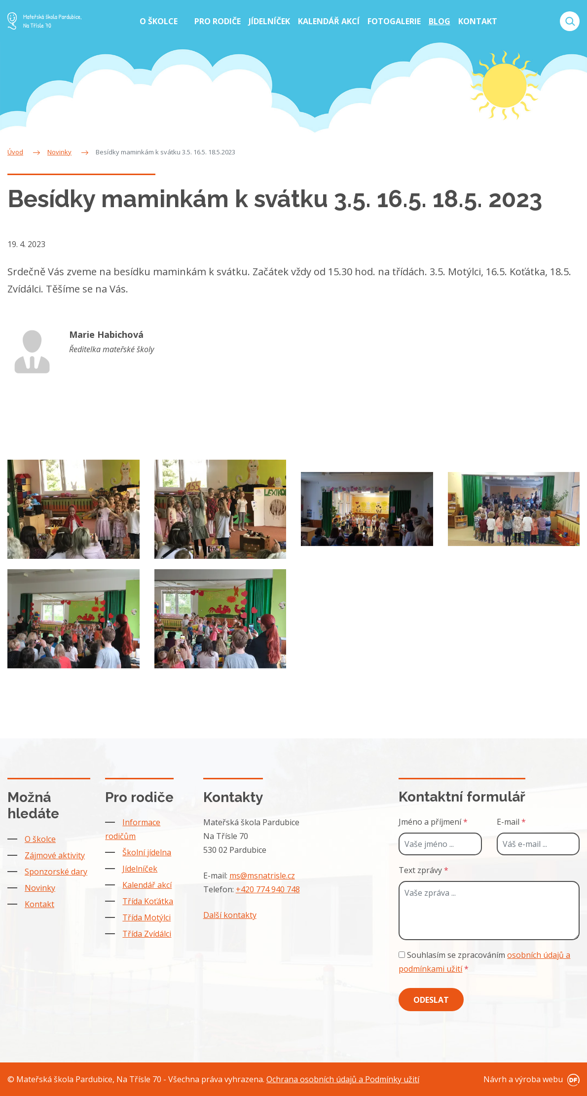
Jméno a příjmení (433, 821)
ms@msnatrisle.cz (262, 875)
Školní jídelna (146, 852)
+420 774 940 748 (268, 889)
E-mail (511, 821)
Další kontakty (230, 915)
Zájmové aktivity (55, 855)
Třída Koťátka (147, 901)
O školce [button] (160, 21)
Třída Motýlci (146, 917)
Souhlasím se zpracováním (484, 962)
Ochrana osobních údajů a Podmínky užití (342, 1079)
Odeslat (431, 999)
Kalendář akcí (147, 884)
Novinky (40, 887)
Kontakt (39, 904)
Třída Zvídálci (146, 933)
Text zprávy (423, 870)
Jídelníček (139, 868)
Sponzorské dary (56, 871)
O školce (40, 839)
